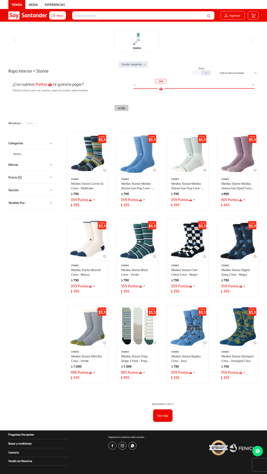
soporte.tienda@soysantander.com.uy (162, 459)
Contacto (13, 421)
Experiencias (55, 4)
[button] (209, 15)
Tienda (16, 4)
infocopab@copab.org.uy (202, 463)
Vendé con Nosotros (20, 429)
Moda (33, 4)
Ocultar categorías (131, 33)
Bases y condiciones (20, 412)
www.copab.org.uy (157, 463)
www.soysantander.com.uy (152, 455)
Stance (29, 91)
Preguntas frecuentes (21, 403)
